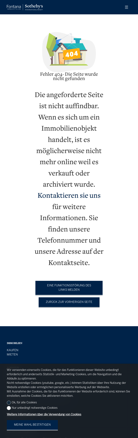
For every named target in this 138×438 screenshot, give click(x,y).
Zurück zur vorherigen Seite (69, 302)
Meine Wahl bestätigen (32, 424)
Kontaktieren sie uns (69, 196)
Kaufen (12, 350)
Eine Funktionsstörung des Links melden (69, 287)
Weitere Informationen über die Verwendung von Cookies (44, 414)
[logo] (25, 7)
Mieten (12, 354)
